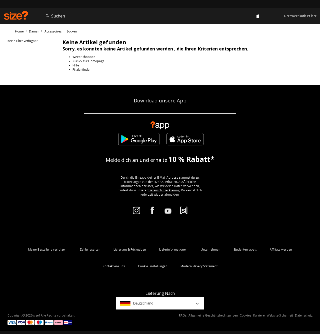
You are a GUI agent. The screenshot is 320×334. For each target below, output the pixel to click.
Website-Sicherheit (280, 315)
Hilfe (75, 65)
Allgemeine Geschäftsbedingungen (213, 315)
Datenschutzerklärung (164, 190)
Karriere (259, 315)
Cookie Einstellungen (152, 266)
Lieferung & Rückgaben (130, 249)
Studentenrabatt (245, 249)
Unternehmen (210, 249)
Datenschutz (303, 315)
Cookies (245, 315)
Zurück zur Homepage (88, 61)
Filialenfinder (81, 69)
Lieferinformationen (173, 249)
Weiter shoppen (83, 57)
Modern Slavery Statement (199, 266)
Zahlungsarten (90, 249)
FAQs (182, 315)
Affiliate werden (281, 249)
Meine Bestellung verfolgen (47, 249)
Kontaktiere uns (114, 266)
